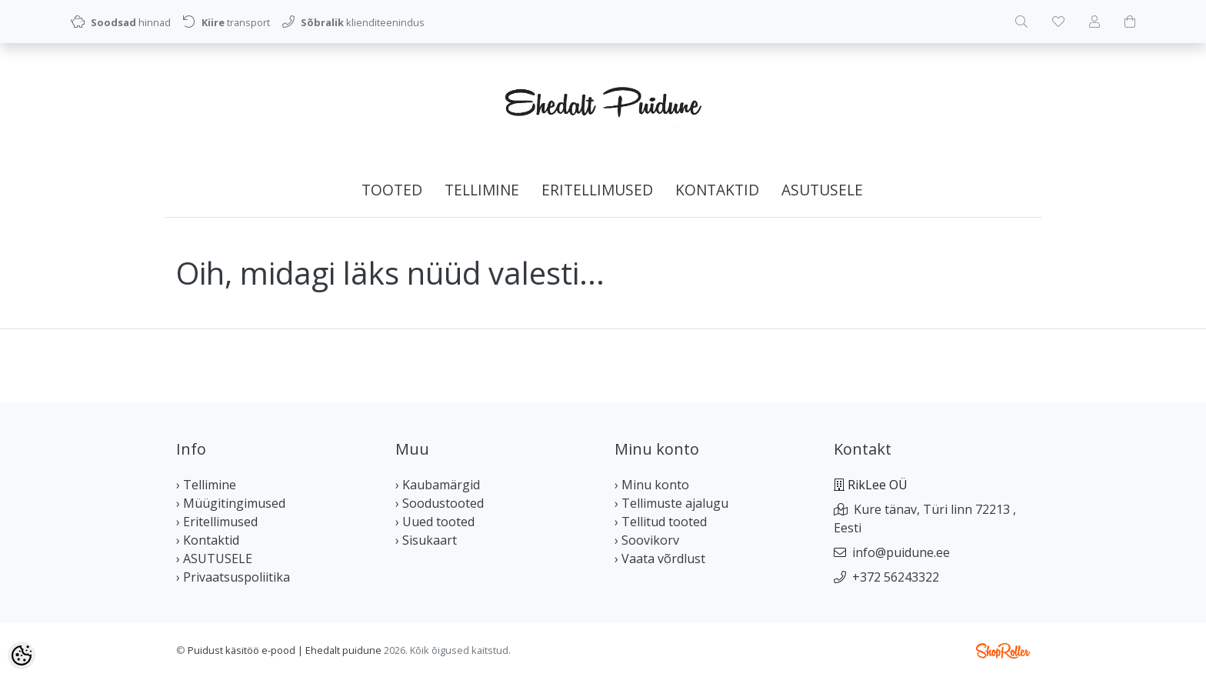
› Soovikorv (647, 540)
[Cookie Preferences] (21, 655)
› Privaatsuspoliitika (233, 577)
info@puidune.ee (901, 552)
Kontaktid (717, 189)
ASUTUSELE (822, 189)
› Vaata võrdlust (660, 558)
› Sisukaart (426, 540)
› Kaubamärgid (437, 484)
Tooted (391, 189)
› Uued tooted (435, 521)
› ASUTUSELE (214, 558)
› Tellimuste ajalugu (671, 503)
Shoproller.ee (1003, 651)
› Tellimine (206, 484)
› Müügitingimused (230, 503)
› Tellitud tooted (661, 521)
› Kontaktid (207, 540)
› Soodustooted (439, 503)
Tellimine (482, 189)
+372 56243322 (895, 577)
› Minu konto (652, 484)
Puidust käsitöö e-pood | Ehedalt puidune (284, 650)
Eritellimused (597, 189)
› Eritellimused (217, 521)
